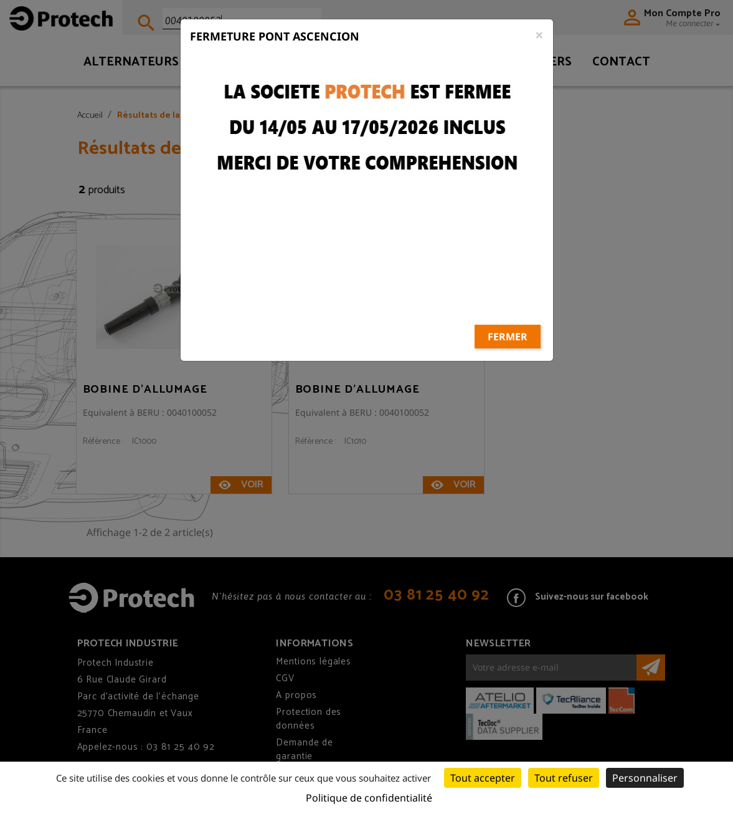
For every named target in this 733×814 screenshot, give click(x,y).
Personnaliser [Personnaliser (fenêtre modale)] (645, 778)
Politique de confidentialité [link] (369, 798)
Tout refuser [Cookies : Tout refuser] (563, 778)
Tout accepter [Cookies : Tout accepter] (482, 778)
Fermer (507, 298)
